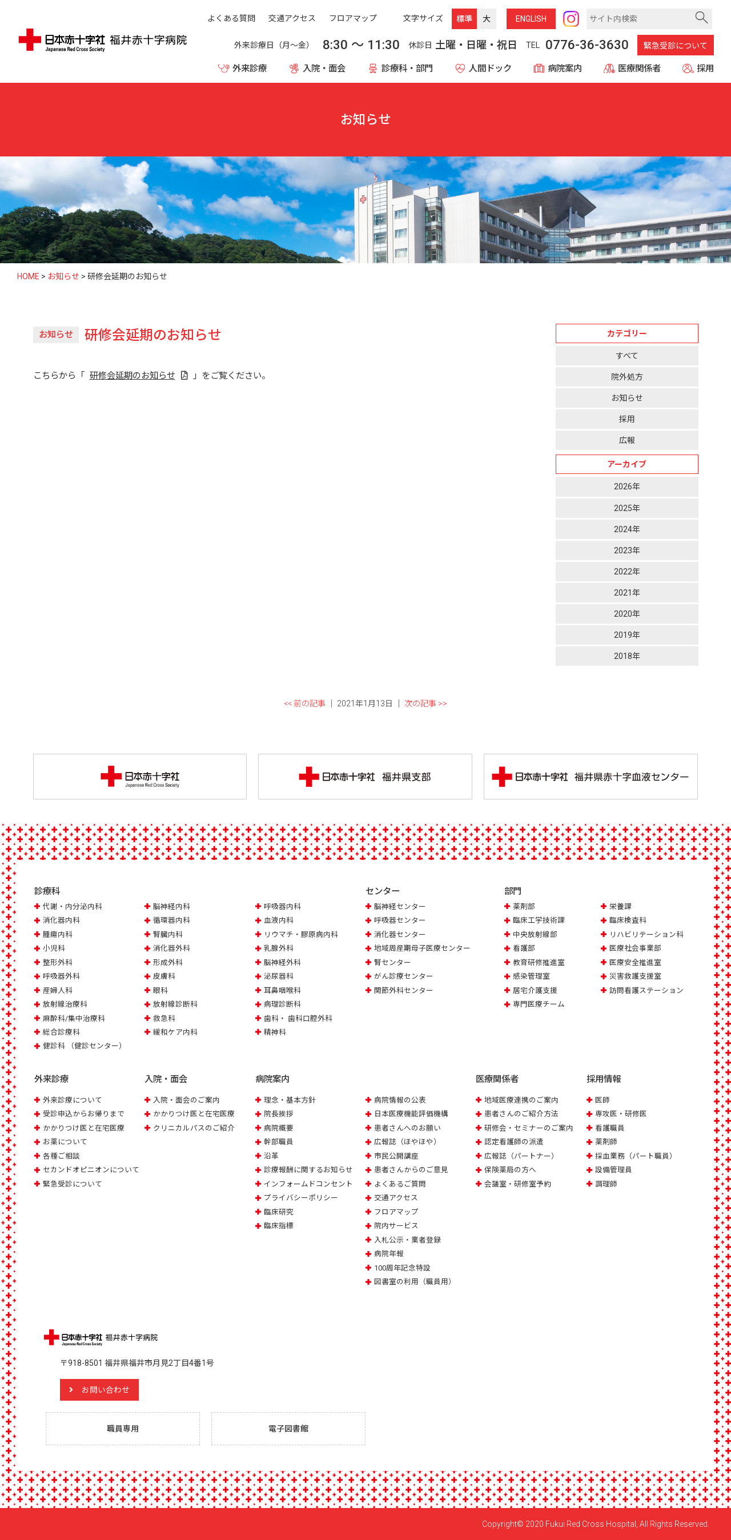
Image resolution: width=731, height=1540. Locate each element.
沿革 (271, 1156)
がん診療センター (403, 976)
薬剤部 (524, 906)
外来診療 (249, 68)
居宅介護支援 (535, 990)
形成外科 (168, 962)
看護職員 (610, 1128)
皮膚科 (164, 976)
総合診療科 (61, 1032)
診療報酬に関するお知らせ (308, 1169)
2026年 (627, 486)
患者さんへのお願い (407, 1128)
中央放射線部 (535, 934)
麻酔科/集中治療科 (74, 1018)
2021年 (627, 592)
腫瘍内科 (58, 934)
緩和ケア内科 (175, 1032)
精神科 (275, 1032)
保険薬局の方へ (510, 1169)
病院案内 (565, 68)
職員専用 (123, 1428)
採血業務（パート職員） (636, 1156)
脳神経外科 (282, 962)
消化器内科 (61, 920)
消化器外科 (171, 948)
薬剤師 (606, 1141)
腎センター (392, 962)
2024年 (627, 529)
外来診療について (72, 1100)
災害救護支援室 (635, 976)
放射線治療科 (65, 1004)
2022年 (627, 571)
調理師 (606, 1184)
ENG (531, 18)
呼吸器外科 (61, 976)
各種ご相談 (61, 1156)
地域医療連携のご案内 (521, 1100)
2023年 (627, 550)
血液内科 (279, 920)
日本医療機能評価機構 (411, 1113)
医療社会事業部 (635, 948)
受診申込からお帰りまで (83, 1113)
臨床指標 (279, 1225)
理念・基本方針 (290, 1100)
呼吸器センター (400, 920)
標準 (464, 18)
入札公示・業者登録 (407, 1240)
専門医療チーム (539, 1004)
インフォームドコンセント (308, 1184)
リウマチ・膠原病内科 (301, 934)
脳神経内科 (171, 906)
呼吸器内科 (282, 906)
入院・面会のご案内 (186, 1100)
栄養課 (620, 906)
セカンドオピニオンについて (91, 1169)
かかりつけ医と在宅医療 (83, 1128)
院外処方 (627, 376)
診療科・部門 (407, 68)
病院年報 (389, 1253)
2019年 (627, 635)
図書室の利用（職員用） (415, 1281)
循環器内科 (171, 920)
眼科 (160, 990)
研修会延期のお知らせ (132, 376)
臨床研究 (279, 1212)
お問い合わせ (106, 1389)
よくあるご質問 (400, 1184)
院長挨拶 (279, 1113)
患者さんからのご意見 (411, 1169)
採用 (705, 68)
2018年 (627, 656)
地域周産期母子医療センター (422, 948)
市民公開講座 (396, 1156)
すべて (627, 355)
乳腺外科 (279, 948)
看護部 (524, 948)
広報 (627, 440)
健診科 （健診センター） (84, 1046)
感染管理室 (531, 976)
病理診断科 (282, 1004)
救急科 (164, 1018)
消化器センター (400, 934)
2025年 (627, 508)
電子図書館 (288, 1428)
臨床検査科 (627, 920)
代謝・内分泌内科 (72, 906)
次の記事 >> (425, 703)
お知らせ (627, 398)
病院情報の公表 (400, 1100)
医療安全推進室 (635, 962)
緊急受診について (676, 45)
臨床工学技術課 (539, 920)
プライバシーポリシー (301, 1197)
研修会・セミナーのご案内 (528, 1128)
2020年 (627, 613)
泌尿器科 (279, 976)
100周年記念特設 (402, 1268)
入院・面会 (324, 68)
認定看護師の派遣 (514, 1141)
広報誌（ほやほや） (407, 1141)
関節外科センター (403, 990)
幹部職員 (279, 1141)
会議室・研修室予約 (517, 1184)
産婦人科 (58, 990)
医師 (602, 1100)
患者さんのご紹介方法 (521, 1113)
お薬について (65, 1141)
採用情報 (604, 1079)
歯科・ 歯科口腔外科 (298, 1018)
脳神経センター (400, 906)
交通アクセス (396, 1197)
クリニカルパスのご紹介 (194, 1128)
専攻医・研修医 (621, 1113)
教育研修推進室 (539, 962)
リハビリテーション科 (646, 934)
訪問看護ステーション (646, 990)
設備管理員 (613, 1169)
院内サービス (396, 1225)
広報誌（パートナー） (521, 1156)
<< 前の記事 (305, 703)
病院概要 (279, 1128)
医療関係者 (639, 68)
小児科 (54, 948)
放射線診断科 (175, 1004)
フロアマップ (396, 1212)
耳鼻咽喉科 (282, 990)
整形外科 (58, 962)
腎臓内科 (168, 934)
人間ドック (490, 68)
